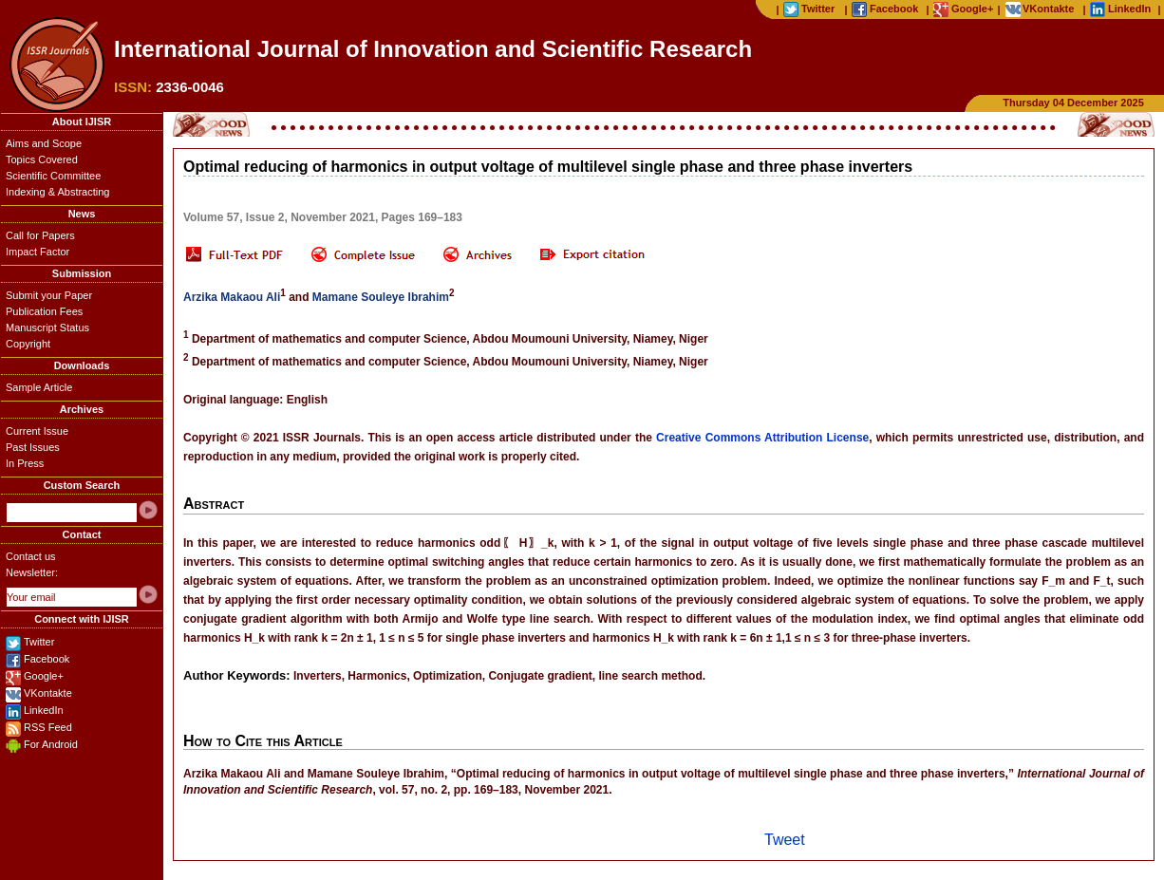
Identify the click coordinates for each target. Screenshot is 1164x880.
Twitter (39, 641)
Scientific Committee (53, 175)
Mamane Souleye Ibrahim (380, 297)
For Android (51, 744)
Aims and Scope (44, 143)
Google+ (44, 676)
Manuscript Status (47, 327)
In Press (25, 463)
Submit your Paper (49, 295)
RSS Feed (48, 727)
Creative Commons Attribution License (762, 437)
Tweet (784, 840)
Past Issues (33, 447)
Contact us (31, 556)
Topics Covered (42, 159)
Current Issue (37, 431)
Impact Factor (37, 251)
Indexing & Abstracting (57, 191)
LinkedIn (44, 710)
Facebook (46, 659)
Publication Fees (44, 311)
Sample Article (39, 387)
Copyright (28, 343)
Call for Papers (40, 235)
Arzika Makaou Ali (231, 297)
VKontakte (48, 693)
